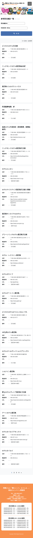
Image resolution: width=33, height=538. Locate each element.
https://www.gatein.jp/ (15, 301)
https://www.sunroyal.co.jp (17, 223)
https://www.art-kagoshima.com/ (18, 420)
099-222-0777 (14, 317)
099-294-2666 (14, 356)
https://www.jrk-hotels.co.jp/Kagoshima (20, 340)
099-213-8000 (14, 337)
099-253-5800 (14, 176)
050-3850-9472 (18, 493)
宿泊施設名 (4, 23)
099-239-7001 (14, 397)
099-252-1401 (14, 279)
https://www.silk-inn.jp (15, 381)
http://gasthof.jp (14, 282)
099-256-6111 (14, 458)
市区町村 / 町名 (5, 28)
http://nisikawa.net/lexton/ (16, 263)
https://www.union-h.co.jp (16, 178)
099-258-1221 (14, 378)
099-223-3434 (14, 196)
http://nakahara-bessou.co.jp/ (17, 137)
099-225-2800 (14, 134)
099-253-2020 (14, 221)
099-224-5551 (14, 241)
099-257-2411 (14, 418)
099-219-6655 (14, 71)
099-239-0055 (14, 153)
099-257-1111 (14, 437)
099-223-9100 (14, 298)
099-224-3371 (14, 51)
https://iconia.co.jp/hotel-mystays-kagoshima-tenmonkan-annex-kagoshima (18, 201)
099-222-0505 (14, 260)
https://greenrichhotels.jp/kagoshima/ (19, 244)
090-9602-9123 (14, 112)
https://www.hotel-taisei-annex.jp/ (18, 439)
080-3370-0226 (14, 92)
